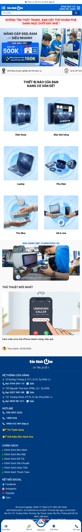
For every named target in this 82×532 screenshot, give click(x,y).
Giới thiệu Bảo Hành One (18, 436)
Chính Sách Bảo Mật (15, 454)
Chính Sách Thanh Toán (17, 472)
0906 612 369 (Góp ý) (16, 423)
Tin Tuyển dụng (13, 430)
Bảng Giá (41, 530)
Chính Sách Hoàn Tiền (16, 467)
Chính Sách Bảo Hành (15, 450)
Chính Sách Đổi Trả (14, 458)
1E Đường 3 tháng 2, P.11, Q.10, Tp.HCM (26, 379)
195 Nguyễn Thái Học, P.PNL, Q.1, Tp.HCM (27, 388)
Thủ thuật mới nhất (17, 287)
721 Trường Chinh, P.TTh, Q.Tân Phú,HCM (27, 397)
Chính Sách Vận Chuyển (16, 463)
